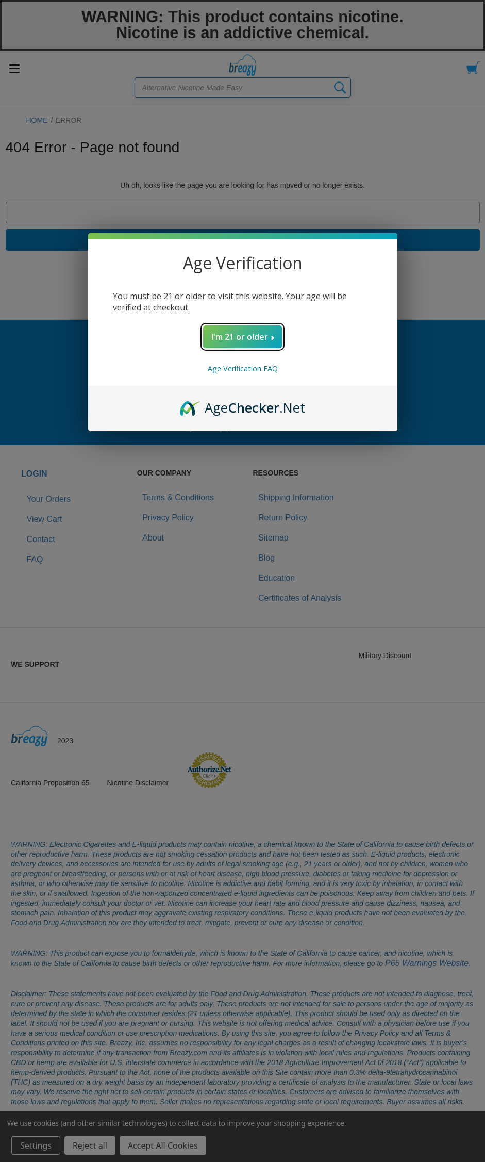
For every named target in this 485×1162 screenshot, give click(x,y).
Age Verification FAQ (243, 368)
